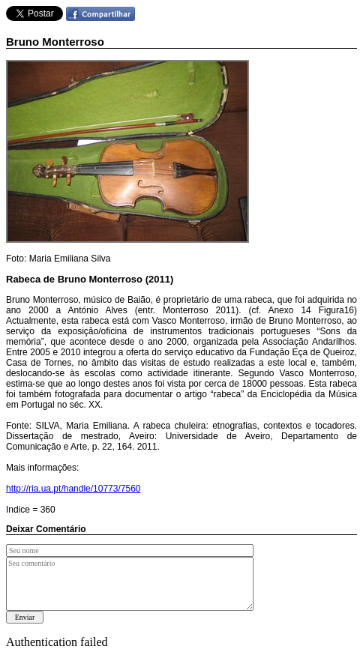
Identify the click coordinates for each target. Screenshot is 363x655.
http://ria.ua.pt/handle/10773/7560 (73, 488)
